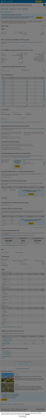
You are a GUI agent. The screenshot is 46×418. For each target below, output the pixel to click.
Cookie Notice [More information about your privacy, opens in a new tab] (27, 414)
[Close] (44, 413)
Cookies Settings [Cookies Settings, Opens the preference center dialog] (22, 416)
